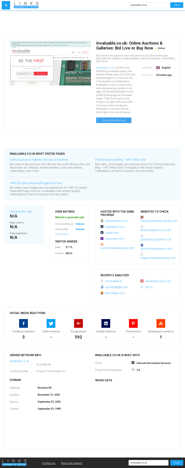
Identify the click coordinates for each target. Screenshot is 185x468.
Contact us (48, 463)
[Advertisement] (70, 23)
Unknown (81, 224)
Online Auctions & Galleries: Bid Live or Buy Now (39, 159)
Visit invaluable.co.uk (113, 120)
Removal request (71, 463)
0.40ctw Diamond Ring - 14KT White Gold (120, 159)
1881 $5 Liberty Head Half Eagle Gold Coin (36, 183)
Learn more (61, 234)
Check (177, 5)
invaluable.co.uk (19, 361)
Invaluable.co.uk (105, 67)
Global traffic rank (21, 211)
